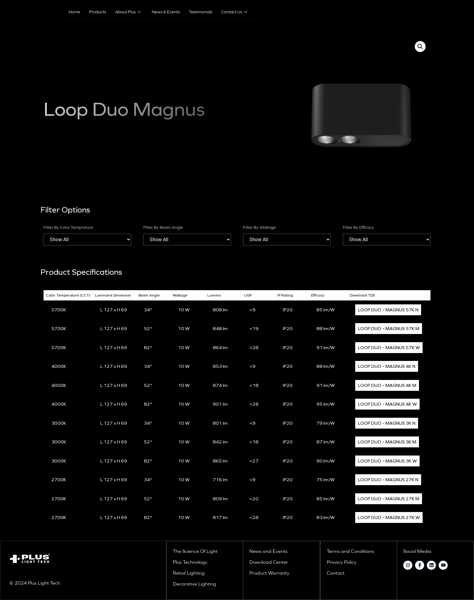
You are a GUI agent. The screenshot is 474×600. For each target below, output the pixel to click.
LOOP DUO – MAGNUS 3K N (386, 423)
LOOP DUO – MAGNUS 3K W (387, 461)
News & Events (166, 12)
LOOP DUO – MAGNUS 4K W (387, 404)
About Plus (128, 12)
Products (97, 12)
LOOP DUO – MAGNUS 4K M (387, 385)
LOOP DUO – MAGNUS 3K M (387, 442)
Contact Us (234, 12)
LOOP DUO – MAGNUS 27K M (388, 498)
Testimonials (200, 12)
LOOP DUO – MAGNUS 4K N (386, 366)
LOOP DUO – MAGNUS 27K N (388, 479)
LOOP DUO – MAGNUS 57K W (389, 347)
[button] (420, 46)
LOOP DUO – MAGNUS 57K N (388, 310)
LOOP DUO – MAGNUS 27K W (389, 517)
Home (74, 12)
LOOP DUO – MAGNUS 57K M (388, 328)
